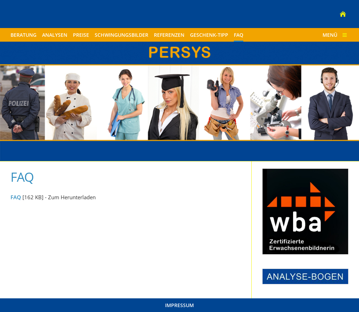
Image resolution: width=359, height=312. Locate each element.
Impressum (179, 305)
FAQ (16, 197)
